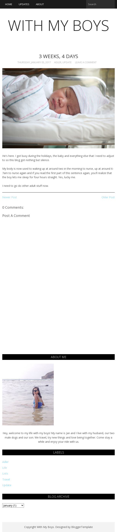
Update (67, 62)
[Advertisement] (58, 327)
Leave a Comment (86, 62)
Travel (6, 479)
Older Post (108, 197)
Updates (24, 4)
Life (4, 468)
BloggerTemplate (82, 527)
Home (8, 4)
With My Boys (58, 25)
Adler (57, 62)
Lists (5, 473)
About (40, 4)
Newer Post (9, 197)
